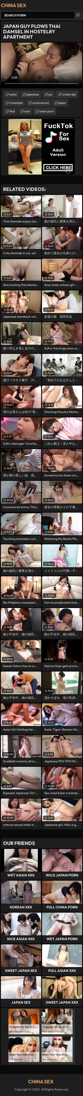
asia (27, 111)
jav (50, 94)
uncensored (40, 103)
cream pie (69, 94)
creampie (16, 103)
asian (13, 94)
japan (62, 103)
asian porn (46, 111)
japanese (32, 94)
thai (12, 111)
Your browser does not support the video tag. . (41, 65)
